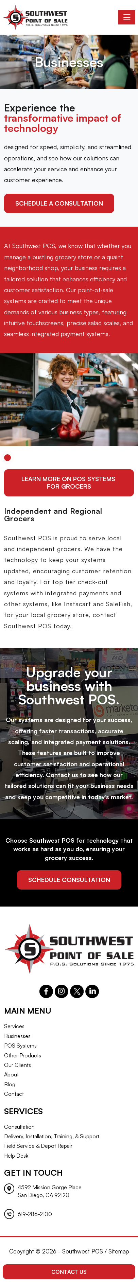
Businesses (17, 1036)
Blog (9, 1084)
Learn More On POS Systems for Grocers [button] (69, 482)
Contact (14, 1093)
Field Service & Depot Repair (38, 1145)
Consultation (19, 1126)
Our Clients (17, 1064)
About (11, 1074)
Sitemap (118, 1251)
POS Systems (20, 1045)
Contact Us (69, 1271)
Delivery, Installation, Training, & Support (51, 1136)
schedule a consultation (59, 203)
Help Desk (16, 1155)
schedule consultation (69, 879)
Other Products (22, 1055)
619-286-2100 (35, 1214)
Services (14, 1026)
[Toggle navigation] (126, 17)
